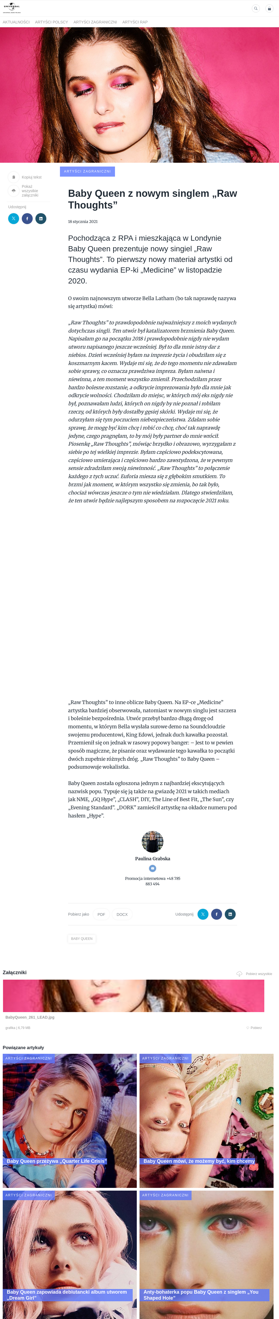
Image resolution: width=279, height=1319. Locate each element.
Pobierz (57, 990)
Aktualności (16, 22)
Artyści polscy (51, 22)
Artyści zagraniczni (95, 22)
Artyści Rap (135, 22)
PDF (101, 875)
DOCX (122, 875)
